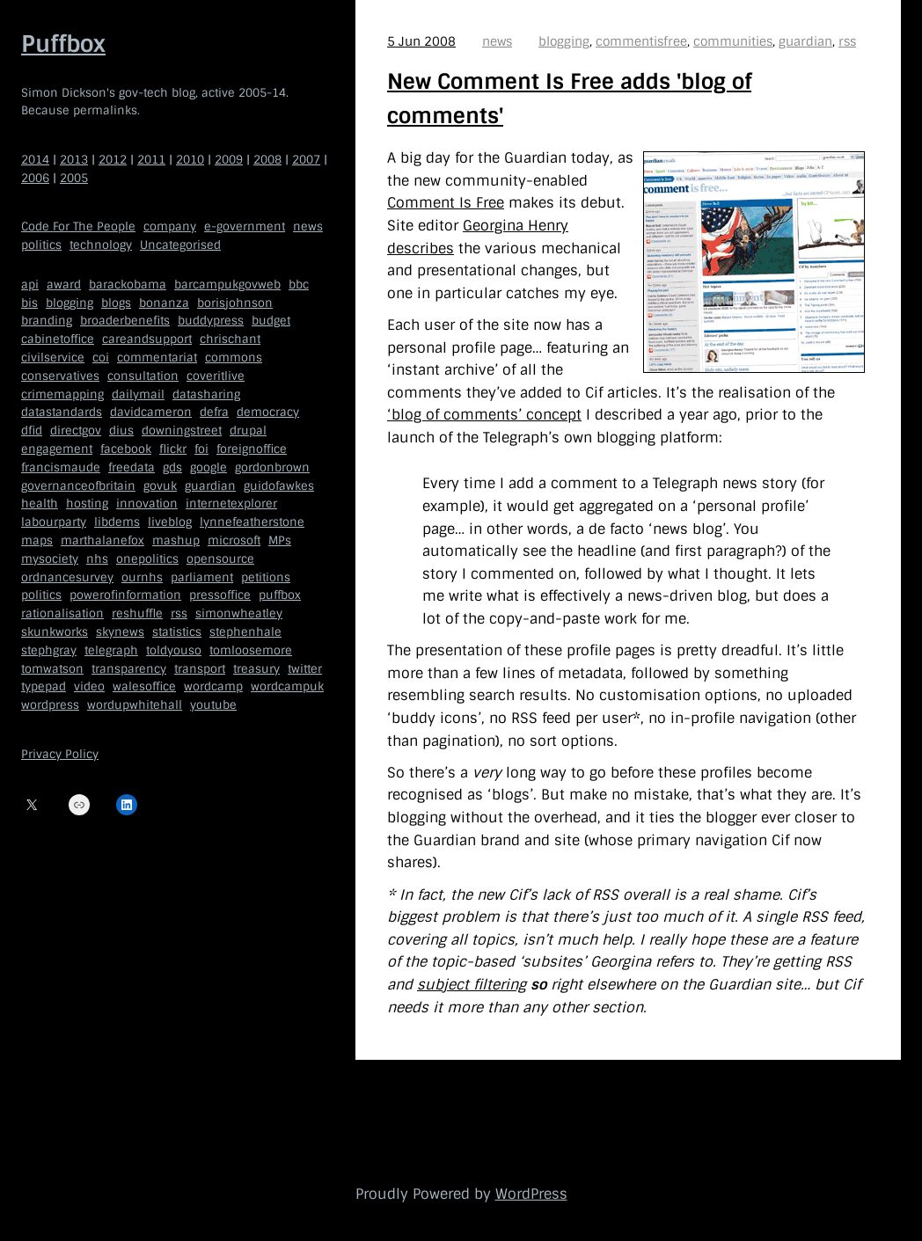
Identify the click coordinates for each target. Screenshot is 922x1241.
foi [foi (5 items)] (201, 449)
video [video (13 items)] (89, 686)
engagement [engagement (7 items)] (56, 449)
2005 (74, 178)
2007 (306, 159)
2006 (35, 178)
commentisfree (641, 41)
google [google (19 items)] (208, 467)
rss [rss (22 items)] (179, 613)
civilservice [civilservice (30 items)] (52, 357)
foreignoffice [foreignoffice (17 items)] (251, 449)
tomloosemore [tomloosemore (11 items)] (250, 650)
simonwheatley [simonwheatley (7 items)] (238, 613)
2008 (267, 159)
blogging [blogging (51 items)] (69, 303)
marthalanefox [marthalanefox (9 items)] (102, 540)
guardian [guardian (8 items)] (210, 485)
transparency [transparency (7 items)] (128, 668)
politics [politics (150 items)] (41, 244)
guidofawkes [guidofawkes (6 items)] (279, 485)
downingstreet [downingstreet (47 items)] (182, 430)
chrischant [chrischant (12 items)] (230, 339)
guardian (805, 41)
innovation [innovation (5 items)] (147, 503)
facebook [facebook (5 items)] (125, 449)
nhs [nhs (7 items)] (97, 558)
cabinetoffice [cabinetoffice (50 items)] (57, 339)
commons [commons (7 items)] (233, 357)
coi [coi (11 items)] (100, 357)
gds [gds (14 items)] (172, 467)
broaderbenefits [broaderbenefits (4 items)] (125, 320)
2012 (113, 159)
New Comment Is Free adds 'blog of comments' (569, 98)
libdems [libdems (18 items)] (117, 522)
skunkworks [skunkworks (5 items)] (54, 631)
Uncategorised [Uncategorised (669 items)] (180, 244)
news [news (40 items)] (308, 226)
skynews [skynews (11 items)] (120, 631)
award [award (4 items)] (64, 284)
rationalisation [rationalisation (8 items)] (62, 613)
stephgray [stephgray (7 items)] (49, 650)
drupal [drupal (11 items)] (248, 430)
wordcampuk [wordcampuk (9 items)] (287, 686)
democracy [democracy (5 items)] (268, 412)
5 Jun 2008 (421, 41)
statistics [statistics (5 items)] (176, 631)
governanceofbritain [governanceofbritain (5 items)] (78, 485)
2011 (151, 159)
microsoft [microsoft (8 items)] (234, 540)
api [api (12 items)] (30, 284)
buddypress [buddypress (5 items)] (211, 320)
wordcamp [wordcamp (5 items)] (213, 686)
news (497, 41)
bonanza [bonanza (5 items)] (164, 303)
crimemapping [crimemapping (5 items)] (62, 394)
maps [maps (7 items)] (37, 540)
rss (847, 41)
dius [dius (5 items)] (121, 430)
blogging (563, 41)
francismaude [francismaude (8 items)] (60, 467)
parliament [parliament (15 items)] (202, 577)
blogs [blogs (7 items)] (116, 303)
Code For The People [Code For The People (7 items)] (78, 226)
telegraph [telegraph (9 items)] (111, 650)
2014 (35, 159)
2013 (74, 159)
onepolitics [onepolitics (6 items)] (147, 558)
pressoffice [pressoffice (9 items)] (220, 595)
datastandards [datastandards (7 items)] (61, 412)
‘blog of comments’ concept (484, 414)
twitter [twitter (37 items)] (305, 668)
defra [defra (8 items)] (214, 412)
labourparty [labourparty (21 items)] (53, 522)
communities (732, 41)
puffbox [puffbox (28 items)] (280, 595)
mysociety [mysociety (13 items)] (49, 558)
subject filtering (471, 984)
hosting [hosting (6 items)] (87, 503)
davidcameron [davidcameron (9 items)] (151, 412)
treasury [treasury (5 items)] (256, 668)
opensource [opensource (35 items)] (220, 558)
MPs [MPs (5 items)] (279, 540)
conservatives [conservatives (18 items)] (60, 376)
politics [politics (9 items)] (41, 595)
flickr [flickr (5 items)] (173, 449)
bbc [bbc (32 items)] (299, 284)
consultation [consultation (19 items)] (143, 376)
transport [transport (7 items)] (199, 668)
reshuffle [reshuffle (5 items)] (137, 613)
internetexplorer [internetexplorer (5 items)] (231, 503)
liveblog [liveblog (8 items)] (170, 522)
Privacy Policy (60, 754)
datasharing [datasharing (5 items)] (206, 394)
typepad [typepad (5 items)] (43, 686)
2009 (229, 159)
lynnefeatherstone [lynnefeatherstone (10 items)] (252, 522)
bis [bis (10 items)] (29, 303)
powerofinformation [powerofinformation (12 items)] (125, 595)
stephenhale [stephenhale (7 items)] (245, 631)
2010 (190, 159)
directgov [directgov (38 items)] (75, 430)
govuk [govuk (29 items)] (160, 485)
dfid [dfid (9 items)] (31, 430)
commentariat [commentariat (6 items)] (157, 357)
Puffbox (63, 44)
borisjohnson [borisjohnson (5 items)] (235, 303)
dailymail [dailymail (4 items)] (138, 394)
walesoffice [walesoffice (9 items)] (144, 686)
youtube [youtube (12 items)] (213, 704)
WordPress (531, 1194)
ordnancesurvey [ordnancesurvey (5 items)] (67, 577)
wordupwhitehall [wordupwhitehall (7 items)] (134, 704)
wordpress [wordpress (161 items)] (50, 704)
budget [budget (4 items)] (271, 320)
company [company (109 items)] (169, 226)
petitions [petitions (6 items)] (265, 577)
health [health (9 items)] (39, 503)
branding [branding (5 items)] (46, 320)
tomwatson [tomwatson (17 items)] (52, 668)
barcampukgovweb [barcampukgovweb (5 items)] (227, 284)
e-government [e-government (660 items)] (244, 226)
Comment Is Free (445, 202)
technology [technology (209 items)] (101, 244)
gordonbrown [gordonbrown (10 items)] (272, 467)
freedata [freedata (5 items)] (131, 467)
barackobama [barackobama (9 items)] (127, 284)
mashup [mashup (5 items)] (176, 540)
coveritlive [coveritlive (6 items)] (216, 376)
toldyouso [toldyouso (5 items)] (173, 650)
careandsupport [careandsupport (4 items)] (147, 339)
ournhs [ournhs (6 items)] (142, 577)
